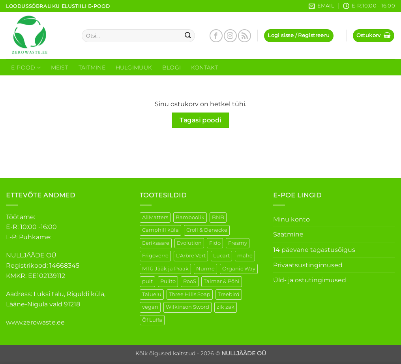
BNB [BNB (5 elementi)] (218, 217)
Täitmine (92, 67)
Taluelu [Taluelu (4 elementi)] (151, 294)
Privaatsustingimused (308, 265)
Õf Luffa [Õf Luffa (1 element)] (152, 320)
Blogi (171, 67)
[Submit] (188, 36)
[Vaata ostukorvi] (374, 35)
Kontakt (204, 67)
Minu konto (291, 219)
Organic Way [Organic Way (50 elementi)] (238, 269)
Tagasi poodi (200, 120)
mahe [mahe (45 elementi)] (245, 256)
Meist (59, 67)
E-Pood (26, 67)
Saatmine (288, 234)
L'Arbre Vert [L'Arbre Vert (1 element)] (191, 256)
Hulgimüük (134, 67)
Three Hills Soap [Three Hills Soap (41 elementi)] (189, 294)
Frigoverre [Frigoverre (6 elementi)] (155, 256)
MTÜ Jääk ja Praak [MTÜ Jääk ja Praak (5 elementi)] (165, 269)
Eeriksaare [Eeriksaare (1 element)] (155, 243)
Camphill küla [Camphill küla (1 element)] (160, 230)
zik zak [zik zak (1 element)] (225, 307)
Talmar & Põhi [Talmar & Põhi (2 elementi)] (222, 281)
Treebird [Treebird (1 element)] (229, 294)
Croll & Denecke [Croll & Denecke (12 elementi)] (206, 230)
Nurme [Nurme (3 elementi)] (205, 269)
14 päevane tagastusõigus (314, 249)
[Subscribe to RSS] (244, 35)
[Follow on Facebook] (216, 35)
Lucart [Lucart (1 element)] (221, 256)
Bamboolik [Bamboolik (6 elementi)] (190, 217)
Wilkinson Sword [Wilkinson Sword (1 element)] (187, 307)
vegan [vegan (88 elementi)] (150, 307)
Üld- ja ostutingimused (309, 280)
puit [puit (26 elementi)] (147, 281)
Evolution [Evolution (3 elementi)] (189, 243)
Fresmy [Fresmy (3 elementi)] (237, 243)
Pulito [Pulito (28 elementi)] (168, 281)
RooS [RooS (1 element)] (189, 281)
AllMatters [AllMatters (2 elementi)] (155, 217)
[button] (298, 35)
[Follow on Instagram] (230, 35)
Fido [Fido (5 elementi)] (215, 243)
